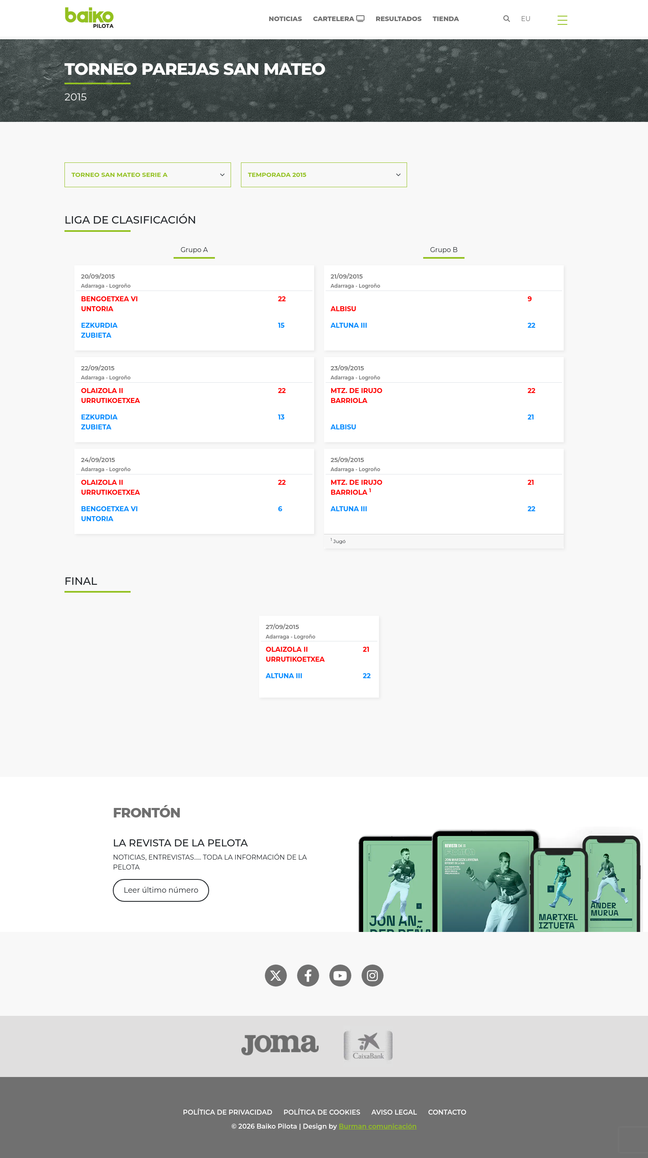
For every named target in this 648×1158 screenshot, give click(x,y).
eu (526, 19)
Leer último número (161, 890)
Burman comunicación (378, 1126)
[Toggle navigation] (562, 20)
